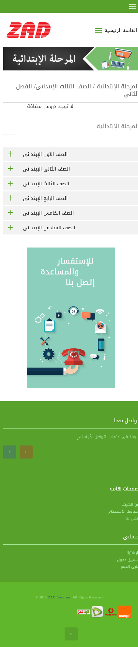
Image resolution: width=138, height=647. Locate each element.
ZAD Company (59, 597)
